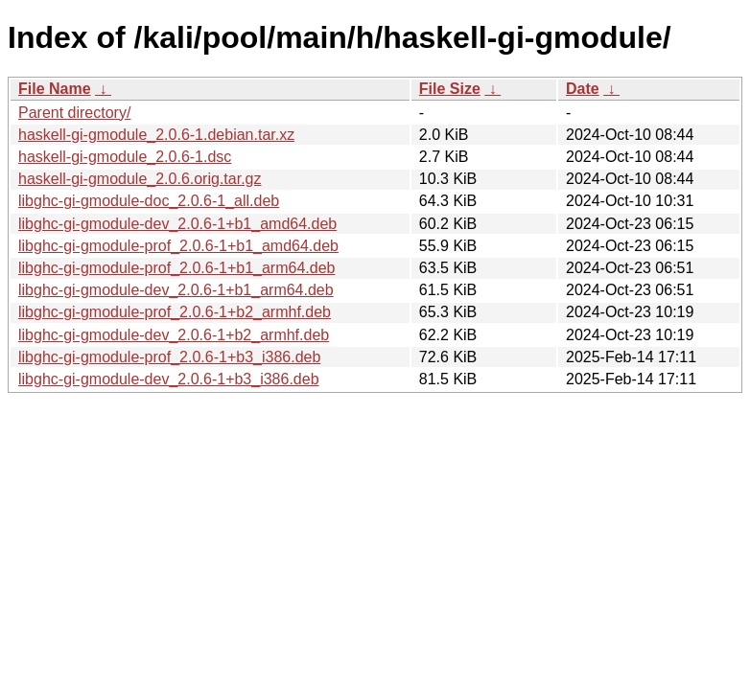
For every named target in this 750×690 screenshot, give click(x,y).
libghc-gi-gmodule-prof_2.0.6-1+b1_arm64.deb (176, 268)
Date (582, 88)
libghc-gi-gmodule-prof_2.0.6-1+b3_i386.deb (169, 357)
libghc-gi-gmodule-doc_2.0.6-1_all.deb (148, 201)
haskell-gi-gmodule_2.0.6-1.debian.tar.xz (156, 134)
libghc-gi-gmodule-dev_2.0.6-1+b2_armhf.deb (173, 335)
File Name (54, 88)
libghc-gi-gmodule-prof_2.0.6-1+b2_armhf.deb (174, 312)
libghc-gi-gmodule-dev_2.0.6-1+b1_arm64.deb (176, 290)
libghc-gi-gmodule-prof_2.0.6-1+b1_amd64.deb (178, 246)
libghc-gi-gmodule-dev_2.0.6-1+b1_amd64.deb (177, 224)
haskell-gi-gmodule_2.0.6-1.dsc (124, 157)
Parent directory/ (74, 112)
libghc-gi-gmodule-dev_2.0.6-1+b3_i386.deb (168, 379)
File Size (449, 88)
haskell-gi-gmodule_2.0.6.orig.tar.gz (139, 179)
